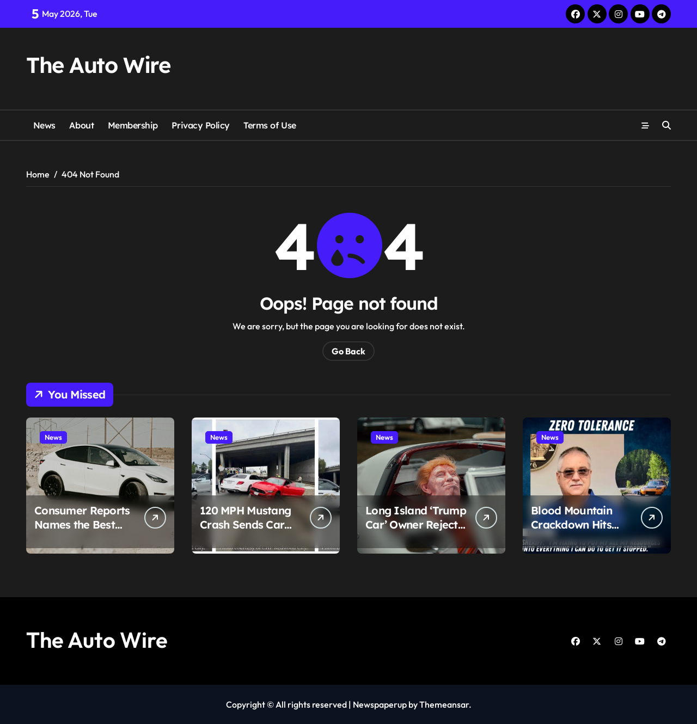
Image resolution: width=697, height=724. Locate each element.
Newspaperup (380, 704)
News (44, 125)
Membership (133, 125)
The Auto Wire (98, 64)
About (81, 125)
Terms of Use (269, 125)
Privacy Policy (200, 125)
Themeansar (444, 704)
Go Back (348, 351)
